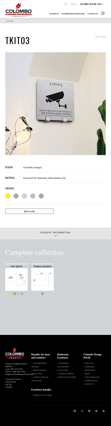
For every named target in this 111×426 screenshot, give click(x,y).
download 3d (91, 380)
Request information (55, 233)
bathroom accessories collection (63, 366)
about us (89, 363)
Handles (54, 13)
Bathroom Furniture (73, 13)
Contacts (93, 13)
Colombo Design (32, 167)
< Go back (9, 21)
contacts (89, 384)
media (87, 373)
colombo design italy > (92, 4)
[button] (73, 3)
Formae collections (42, 395)
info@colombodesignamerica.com (19, 374)
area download (92, 377)
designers (89, 366)
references (90, 370)
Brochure (29, 211)
